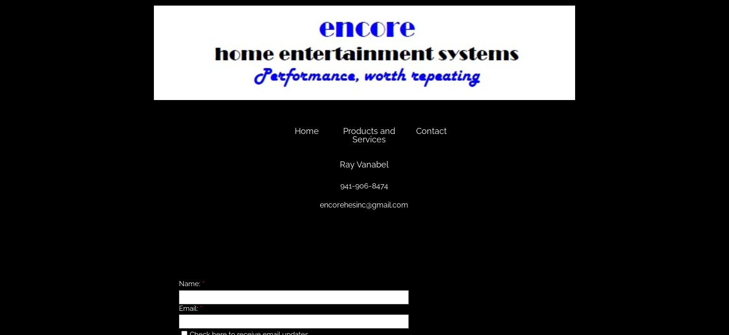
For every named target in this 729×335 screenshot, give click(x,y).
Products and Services (369, 135)
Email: (190, 308)
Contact (431, 131)
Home (307, 131)
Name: (192, 284)
